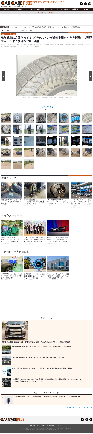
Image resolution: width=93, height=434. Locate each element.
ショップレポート (16, 27)
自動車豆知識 (75, 27)
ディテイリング (29, 9)
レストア (52, 9)
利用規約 (43, 425)
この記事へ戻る (47, 108)
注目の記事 (18, 9)
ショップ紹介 (63, 9)
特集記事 (75, 9)
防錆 (52, 12)
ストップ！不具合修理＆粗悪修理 (35, 27)
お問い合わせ (60, 425)
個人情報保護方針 (51, 425)
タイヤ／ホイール (12, 215)
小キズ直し (42, 12)
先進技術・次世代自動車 (15, 251)
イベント (87, 9)
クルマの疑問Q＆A (62, 27)
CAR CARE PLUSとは (34, 425)
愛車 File (51, 27)
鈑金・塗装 (41, 9)
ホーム (6, 9)
